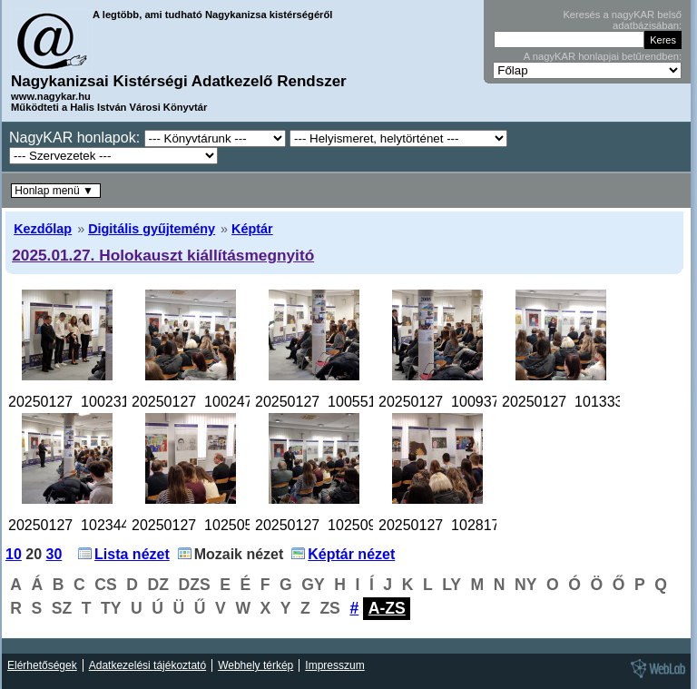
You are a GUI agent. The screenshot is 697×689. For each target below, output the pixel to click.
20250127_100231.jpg (80, 401)
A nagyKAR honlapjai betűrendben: (603, 56)
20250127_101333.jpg (574, 401)
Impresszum (334, 665)
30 (54, 554)
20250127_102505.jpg (204, 525)
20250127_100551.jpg (327, 401)
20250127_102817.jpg (450, 525)
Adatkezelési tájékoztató (147, 665)
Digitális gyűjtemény (151, 228)
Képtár (252, 228)
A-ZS (387, 608)
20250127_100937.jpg (450, 401)
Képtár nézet (351, 554)
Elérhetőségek (42, 665)
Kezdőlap (43, 228)
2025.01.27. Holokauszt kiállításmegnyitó (163, 255)
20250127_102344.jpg (80, 525)
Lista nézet (132, 554)
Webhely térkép (255, 665)
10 (13, 554)
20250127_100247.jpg (204, 401)
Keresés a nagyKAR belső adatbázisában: (622, 20)
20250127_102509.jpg (327, 525)
